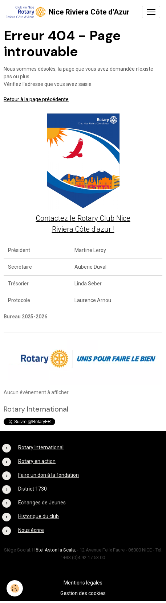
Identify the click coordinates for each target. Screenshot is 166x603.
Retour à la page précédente (36, 99)
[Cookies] (15, 588)
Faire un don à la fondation (48, 475)
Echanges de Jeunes (42, 502)
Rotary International (41, 447)
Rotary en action (37, 461)
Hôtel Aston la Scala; (54, 550)
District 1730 (32, 489)
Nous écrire (31, 530)
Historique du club (38, 516)
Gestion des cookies (83, 593)
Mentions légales (83, 583)
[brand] (68, 12)
